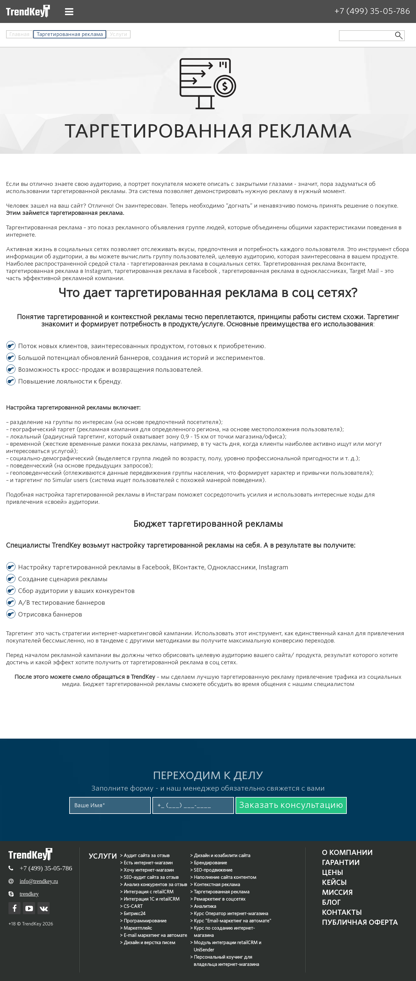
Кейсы (332, 882)
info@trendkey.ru (39, 881)
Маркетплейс (138, 927)
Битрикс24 (135, 913)
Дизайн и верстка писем (150, 942)
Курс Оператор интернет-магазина (231, 913)
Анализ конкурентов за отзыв (155, 884)
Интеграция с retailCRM (149, 891)
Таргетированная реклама (222, 891)
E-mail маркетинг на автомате (155, 935)
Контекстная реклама (217, 884)
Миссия (335, 892)
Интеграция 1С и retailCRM (152, 898)
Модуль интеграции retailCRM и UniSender (228, 946)
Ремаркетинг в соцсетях (220, 898)
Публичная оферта (359, 922)
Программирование (145, 920)
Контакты (339, 912)
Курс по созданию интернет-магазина (224, 931)
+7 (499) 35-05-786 (372, 11)
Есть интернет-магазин (148, 862)
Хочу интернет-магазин (149, 869)
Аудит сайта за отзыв (147, 855)
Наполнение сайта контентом (225, 877)
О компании (345, 852)
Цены (329, 872)
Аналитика (205, 906)
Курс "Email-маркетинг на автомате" (232, 920)
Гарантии (339, 862)
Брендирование (210, 862)
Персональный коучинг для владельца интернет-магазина (226, 960)
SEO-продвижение (213, 869)
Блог (328, 902)
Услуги (118, 34)
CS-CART (133, 906)
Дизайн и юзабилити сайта (222, 855)
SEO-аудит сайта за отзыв (151, 877)
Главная (19, 34)
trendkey (29, 893)
